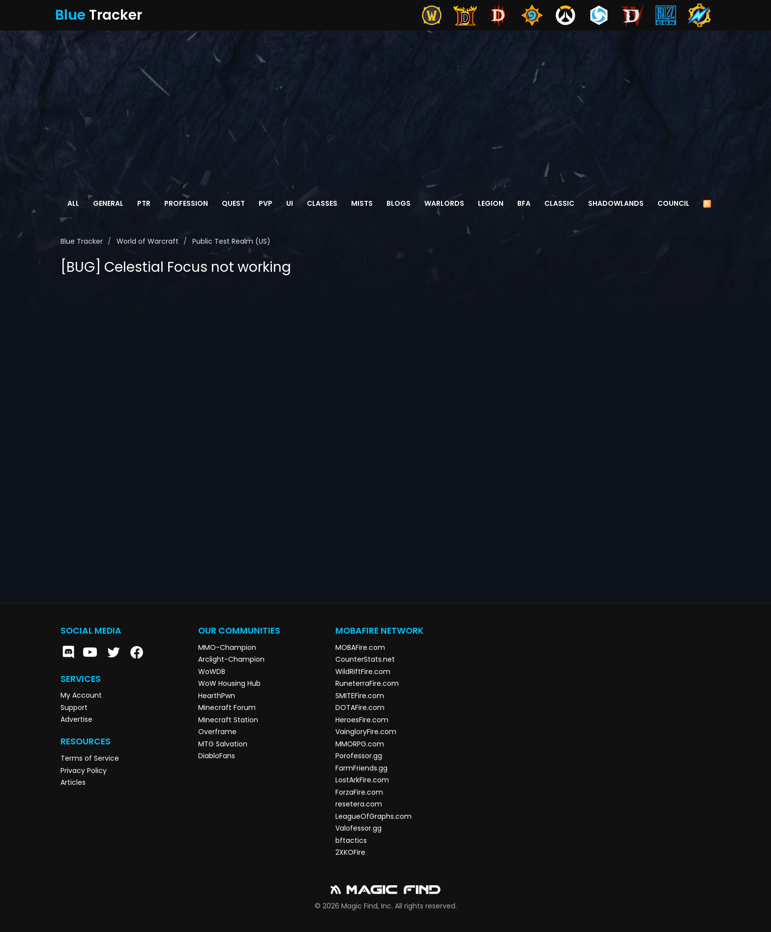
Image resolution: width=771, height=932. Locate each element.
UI (289, 203)
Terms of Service (89, 758)
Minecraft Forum (227, 707)
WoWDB (211, 671)
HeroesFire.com (361, 720)
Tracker (98, 15)
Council (673, 203)
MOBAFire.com (360, 647)
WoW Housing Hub (229, 683)
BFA (524, 203)
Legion (491, 203)
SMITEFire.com (359, 696)
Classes (322, 203)
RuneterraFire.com (367, 683)
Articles (73, 782)
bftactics (351, 840)
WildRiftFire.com (362, 671)
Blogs (398, 203)
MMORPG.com (359, 744)
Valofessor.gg (358, 828)
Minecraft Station (228, 720)
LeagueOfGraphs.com (373, 816)
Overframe (217, 732)
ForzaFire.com (359, 792)
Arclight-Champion (231, 659)
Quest (233, 203)
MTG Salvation (222, 744)
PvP (265, 203)
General (108, 203)
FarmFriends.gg (361, 768)
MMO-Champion (227, 647)
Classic (559, 203)
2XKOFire (350, 852)
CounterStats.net (365, 659)
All (73, 203)
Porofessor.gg (358, 756)
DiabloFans (216, 756)
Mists (362, 203)
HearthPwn (216, 696)
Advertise (76, 719)
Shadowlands (616, 203)
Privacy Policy (83, 770)
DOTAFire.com (360, 707)
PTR (143, 203)
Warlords (444, 203)
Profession (186, 203)
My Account (81, 695)
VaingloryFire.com (365, 732)
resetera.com (358, 804)
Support (74, 707)
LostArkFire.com (362, 780)
